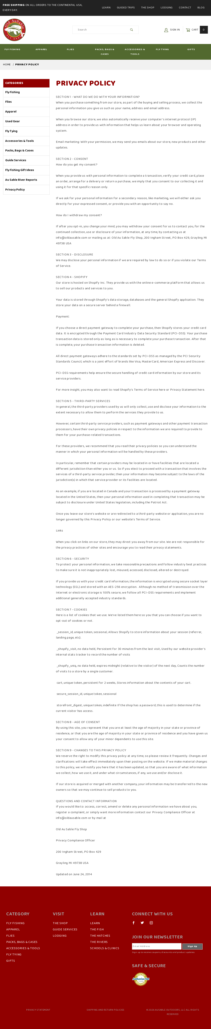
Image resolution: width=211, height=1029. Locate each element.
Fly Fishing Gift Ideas (19, 170)
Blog (201, 7)
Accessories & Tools (137, 51)
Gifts (196, 49)
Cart (197, 29)
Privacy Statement (38, 1010)
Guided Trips (126, 7)
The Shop (147, 7)
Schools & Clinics (104, 948)
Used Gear (12, 121)
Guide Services (15, 160)
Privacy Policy (15, 189)
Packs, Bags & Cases (107, 51)
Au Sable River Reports (21, 180)
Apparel (45, 49)
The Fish (97, 929)
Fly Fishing (15, 49)
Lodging (167, 7)
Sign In (172, 30)
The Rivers (99, 942)
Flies (75, 49)
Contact (185, 7)
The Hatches (100, 935)
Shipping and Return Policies (105, 1010)
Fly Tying (166, 49)
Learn (106, 7)
